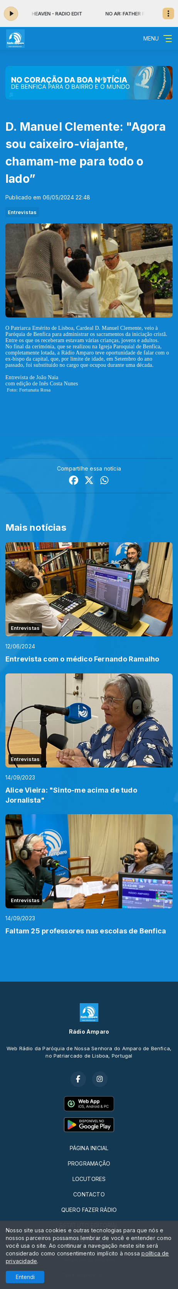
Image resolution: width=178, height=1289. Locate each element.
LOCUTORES (89, 1179)
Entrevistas (22, 212)
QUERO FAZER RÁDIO (89, 1209)
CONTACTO (89, 1194)
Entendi (25, 1277)
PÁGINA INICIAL (89, 1148)
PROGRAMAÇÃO (89, 1163)
